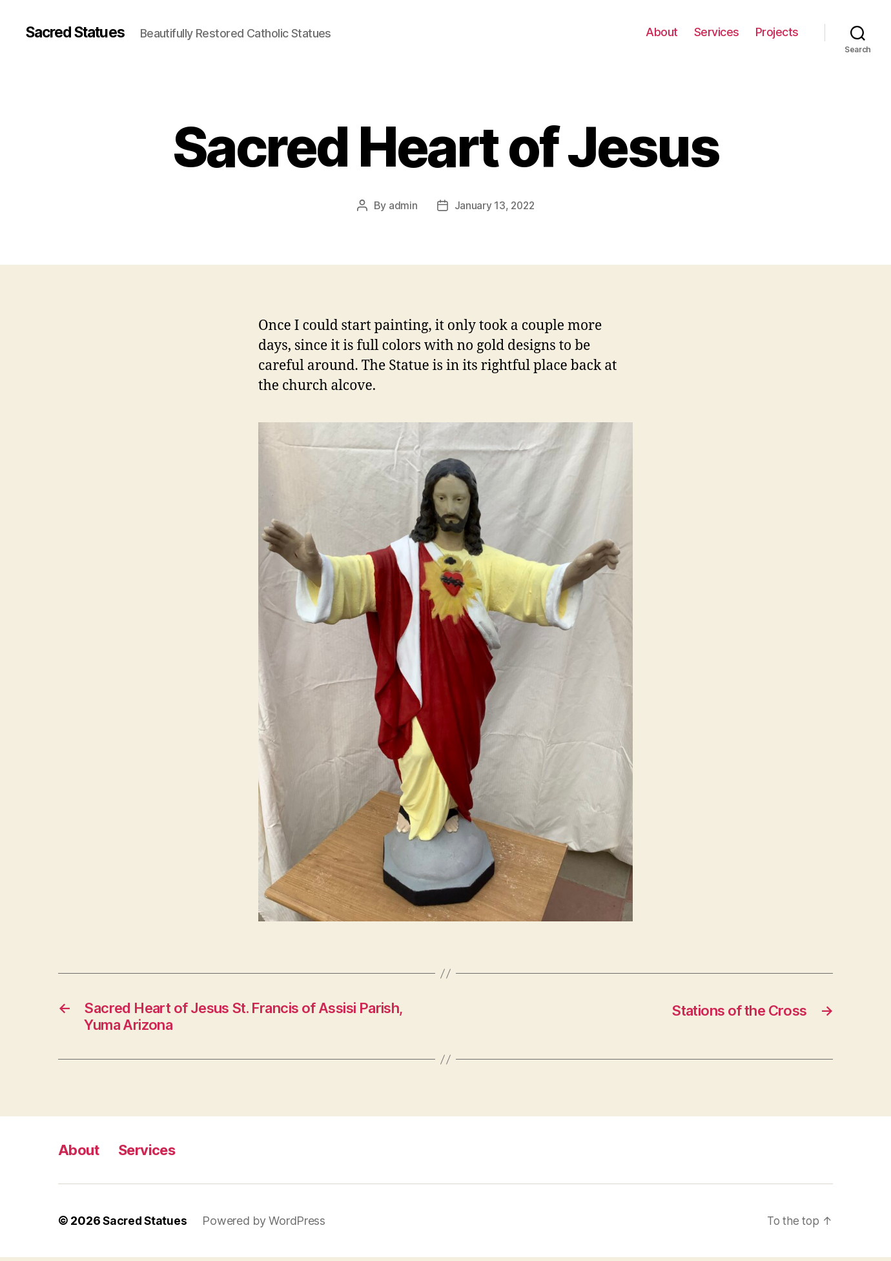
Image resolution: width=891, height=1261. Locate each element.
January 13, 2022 (494, 205)
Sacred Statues (80, 32)
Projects (777, 32)
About (662, 32)
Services (716, 32)
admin (401, 205)
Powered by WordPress (266, 1224)
